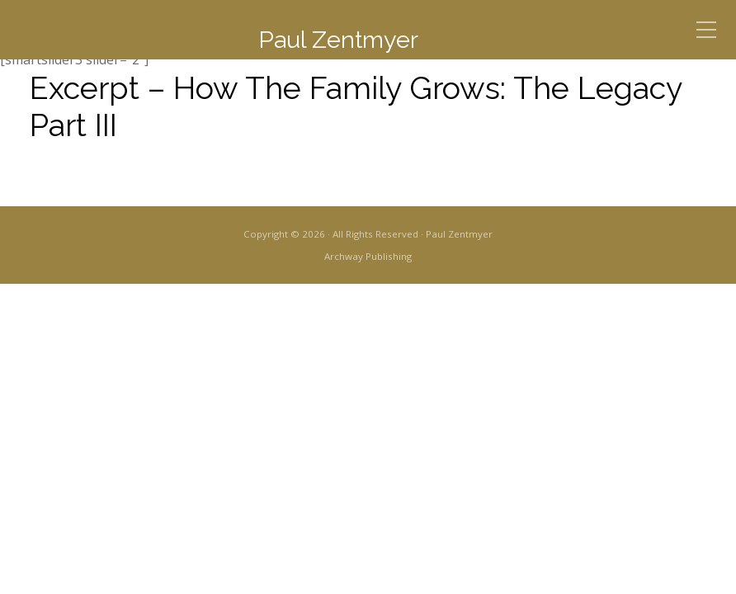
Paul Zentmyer (338, 40)
